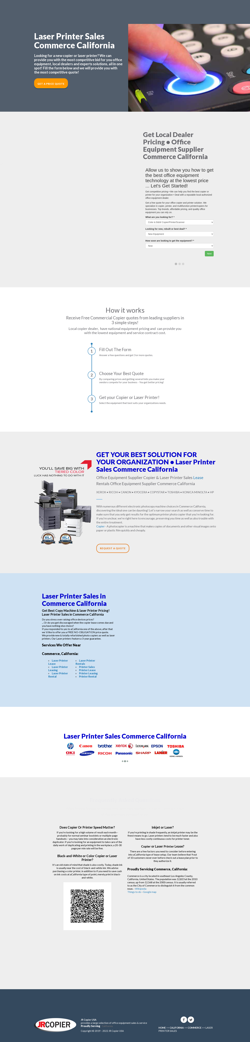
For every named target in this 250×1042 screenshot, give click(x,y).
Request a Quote (113, 548)
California (107, 1026)
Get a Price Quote (51, 83)
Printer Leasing (88, 673)
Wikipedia (140, 888)
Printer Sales (87, 666)
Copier (100, 526)
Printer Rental (88, 676)
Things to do (134, 891)
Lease (198, 477)
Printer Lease (87, 670)
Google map (149, 891)
